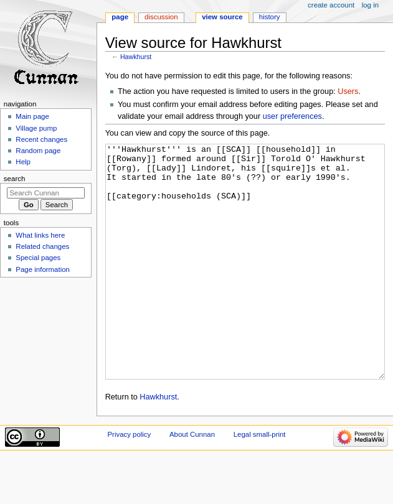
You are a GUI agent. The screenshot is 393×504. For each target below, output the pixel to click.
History (269, 17)
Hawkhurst (135, 56)
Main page (32, 116)
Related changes (42, 246)
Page (119, 17)
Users (348, 91)
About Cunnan (192, 481)
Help (23, 162)
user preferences (292, 116)
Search (15, 178)
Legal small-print (260, 481)
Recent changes (41, 139)
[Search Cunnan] (46, 192)
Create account (331, 5)
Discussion (161, 17)
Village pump (36, 128)
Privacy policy (129, 481)
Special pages (38, 257)
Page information (43, 269)
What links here (40, 235)
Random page (38, 150)
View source (222, 17)
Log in (370, 5)
